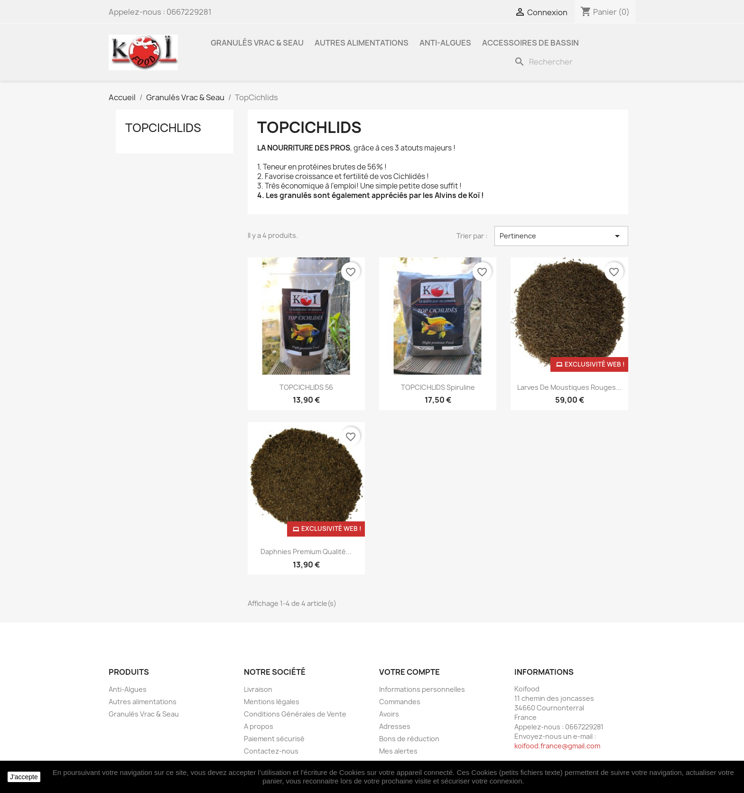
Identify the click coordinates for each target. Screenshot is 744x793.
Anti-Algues (445, 43)
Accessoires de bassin (530, 43)
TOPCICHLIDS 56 (306, 387)
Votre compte (409, 672)
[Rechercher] (572, 61)
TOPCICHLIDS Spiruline (438, 387)
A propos (258, 726)
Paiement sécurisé (274, 738)
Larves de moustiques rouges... (569, 387)
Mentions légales (271, 701)
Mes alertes (398, 750)
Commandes (399, 701)
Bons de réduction (409, 738)
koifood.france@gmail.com (557, 745)
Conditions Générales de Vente (295, 713)
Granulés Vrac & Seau (257, 43)
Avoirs (389, 713)
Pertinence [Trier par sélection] (561, 236)
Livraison (258, 689)
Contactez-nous (271, 750)
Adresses (394, 726)
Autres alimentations (362, 43)
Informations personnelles (422, 689)
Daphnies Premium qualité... (306, 551)
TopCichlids (163, 128)
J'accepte (24, 777)
